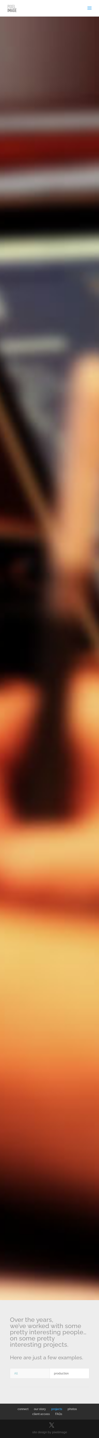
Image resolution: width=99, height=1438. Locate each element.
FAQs (58, 1414)
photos (72, 1409)
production (61, 1373)
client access (41, 1414)
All (16, 1373)
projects (56, 1409)
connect (23, 1409)
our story (40, 1409)
